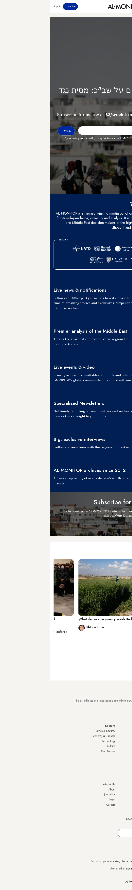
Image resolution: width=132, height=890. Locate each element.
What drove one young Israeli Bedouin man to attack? (70, 619)
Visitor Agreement (118, 789)
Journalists (59, 794)
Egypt (126, 761)
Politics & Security (54, 731)
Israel (126, 751)
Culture (61, 746)
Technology (58, 741)
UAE (126, 746)
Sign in (7, 6)
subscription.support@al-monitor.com (108, 861)
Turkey (125, 731)
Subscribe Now (115, 712)
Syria (126, 776)
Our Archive (58, 751)
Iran (126, 741)
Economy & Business (53, 736)
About (61, 789)
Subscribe (20, 6)
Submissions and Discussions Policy (109, 805)
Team (61, 800)
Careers (60, 805)
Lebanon (124, 771)
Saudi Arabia (121, 736)
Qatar (125, 766)
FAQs (126, 800)
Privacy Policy (121, 794)
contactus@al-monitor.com (114, 868)
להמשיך (120, 525)
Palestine (124, 756)
